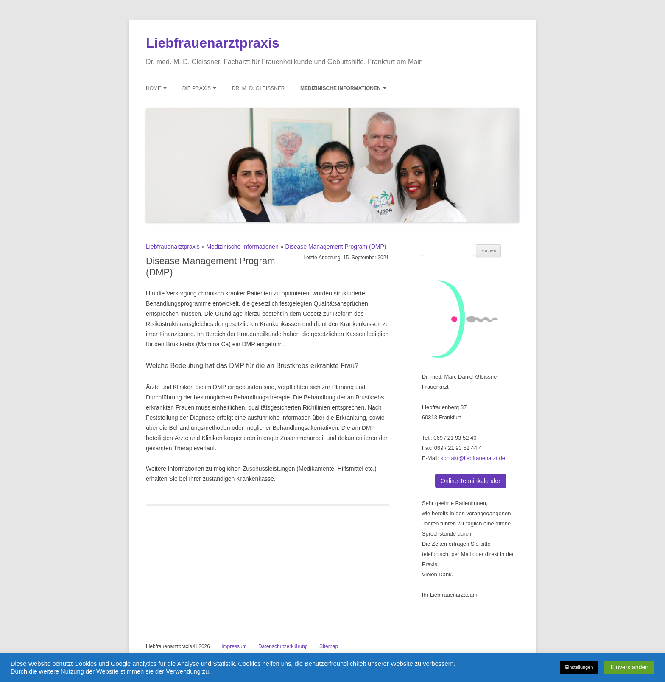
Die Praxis (199, 88)
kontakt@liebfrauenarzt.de (473, 458)
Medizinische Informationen (343, 88)
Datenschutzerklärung (283, 646)
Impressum (233, 646)
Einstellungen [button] (579, 667)
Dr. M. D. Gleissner (258, 88)
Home (156, 88)
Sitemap (328, 646)
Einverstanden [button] (629, 667)
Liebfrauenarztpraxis (212, 43)
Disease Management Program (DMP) (335, 246)
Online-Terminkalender (470, 480)
